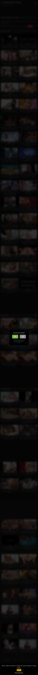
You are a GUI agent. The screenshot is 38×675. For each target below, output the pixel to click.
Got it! (19, 669)
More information (19, 672)
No (23, 336)
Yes (15, 336)
